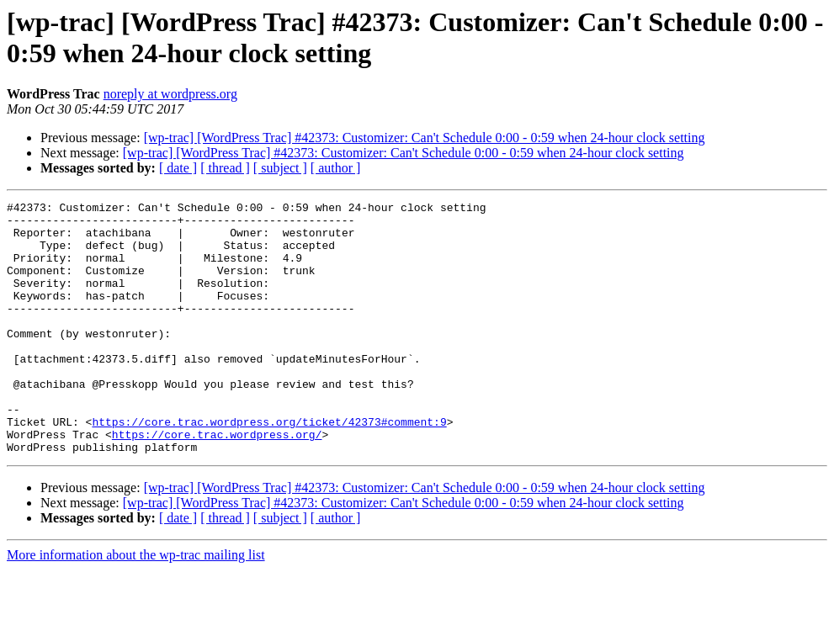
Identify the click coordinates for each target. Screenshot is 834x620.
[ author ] (336, 168)
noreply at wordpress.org (170, 94)
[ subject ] (280, 168)
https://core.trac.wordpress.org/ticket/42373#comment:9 (269, 466)
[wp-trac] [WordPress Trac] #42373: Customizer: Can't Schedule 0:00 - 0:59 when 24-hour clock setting (424, 137)
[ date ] (178, 168)
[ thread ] (225, 168)
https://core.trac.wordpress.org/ (217, 482)
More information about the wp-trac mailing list (136, 605)
